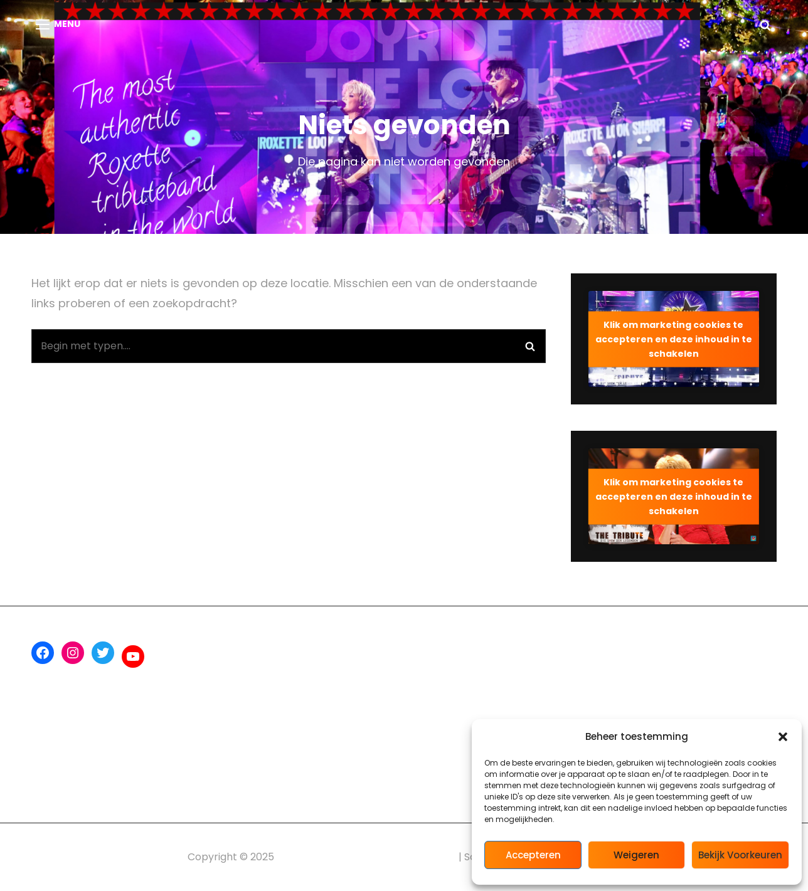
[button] (783, 736)
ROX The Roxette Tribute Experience (366, 857)
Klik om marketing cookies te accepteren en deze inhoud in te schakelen (673, 338)
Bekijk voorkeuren (740, 855)
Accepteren (533, 855)
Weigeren (636, 855)
